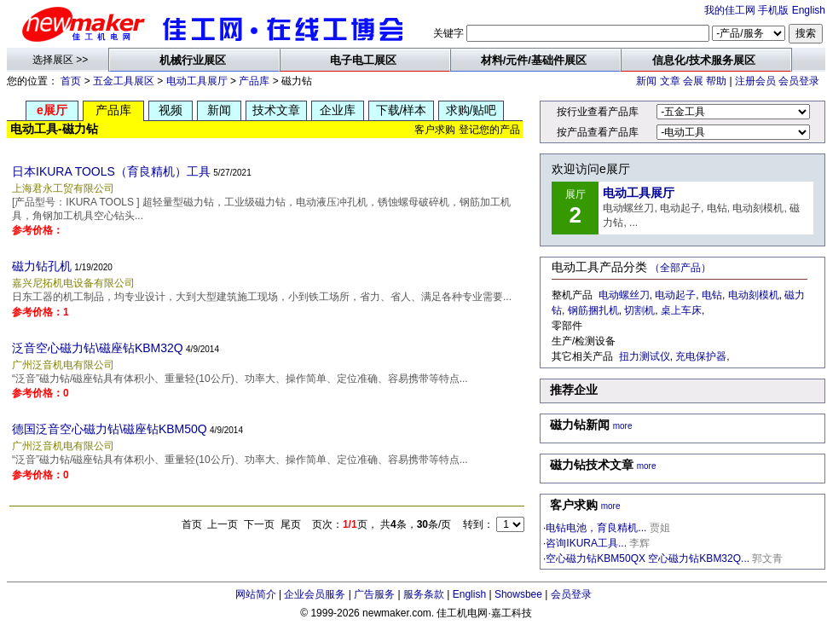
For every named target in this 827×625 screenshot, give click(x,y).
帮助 (716, 81)
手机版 (773, 10)
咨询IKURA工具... (586, 543)
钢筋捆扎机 (593, 310)
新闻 (646, 81)
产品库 (254, 81)
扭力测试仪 (644, 356)
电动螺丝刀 (624, 295)
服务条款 (423, 594)
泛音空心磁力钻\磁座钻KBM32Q (97, 348)
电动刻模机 (753, 295)
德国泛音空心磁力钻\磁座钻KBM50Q (109, 429)
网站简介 (255, 594)
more (623, 426)
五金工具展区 (123, 81)
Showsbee (518, 594)
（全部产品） (680, 268)
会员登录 (798, 81)
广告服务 (374, 594)
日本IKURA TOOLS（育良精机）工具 (111, 171)
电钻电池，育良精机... (596, 528)
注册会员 (755, 81)
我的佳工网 (729, 10)
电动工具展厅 (197, 81)
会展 (693, 81)
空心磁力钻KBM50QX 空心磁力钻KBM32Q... (647, 558)
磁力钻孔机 (42, 266)
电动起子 (675, 295)
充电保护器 (700, 356)
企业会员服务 (314, 594)
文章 (670, 81)
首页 (71, 81)
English (808, 10)
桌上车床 (681, 310)
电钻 (712, 295)
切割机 (639, 310)
